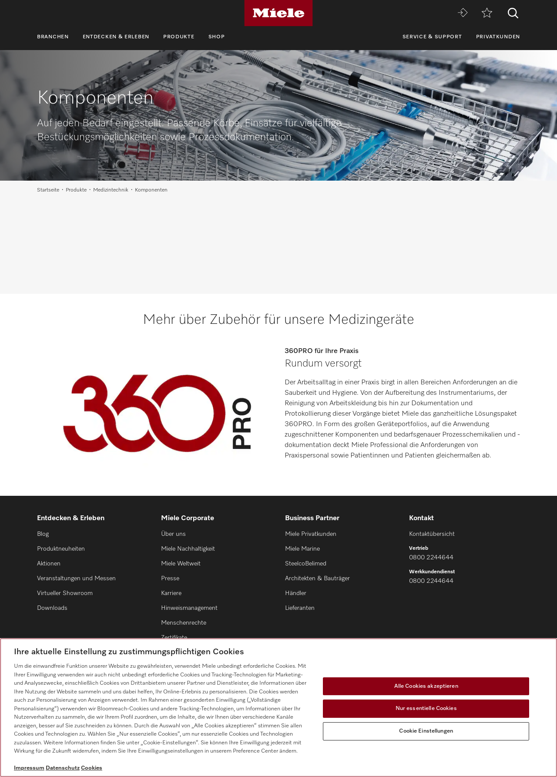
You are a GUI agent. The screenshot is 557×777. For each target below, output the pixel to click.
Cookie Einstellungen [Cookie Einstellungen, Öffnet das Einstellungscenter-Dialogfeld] (426, 731)
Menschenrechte (183, 623)
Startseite (48, 190)
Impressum (29, 768)
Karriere (171, 593)
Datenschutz (63, 768)
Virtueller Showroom (65, 593)
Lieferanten (300, 608)
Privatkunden (498, 37)
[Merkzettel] (487, 13)
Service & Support (432, 37)
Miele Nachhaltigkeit (188, 549)
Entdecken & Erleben (116, 37)
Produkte (179, 37)
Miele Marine (302, 549)
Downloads (52, 608)
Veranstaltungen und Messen (76, 578)
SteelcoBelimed (305, 564)
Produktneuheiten (61, 549)
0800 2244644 (431, 558)
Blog (43, 534)
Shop (216, 37)
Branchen (53, 37)
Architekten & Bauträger (317, 578)
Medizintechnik (110, 190)
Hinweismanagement (189, 608)
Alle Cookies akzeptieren (426, 686)
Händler (295, 593)
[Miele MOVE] (462, 13)
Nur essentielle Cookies (426, 708)
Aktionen (48, 564)
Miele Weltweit (181, 564)
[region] (278, 707)
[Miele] (278, 13)
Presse (170, 578)
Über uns (173, 534)
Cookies (91, 768)
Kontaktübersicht (432, 534)
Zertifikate (174, 638)
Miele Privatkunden (310, 534)
